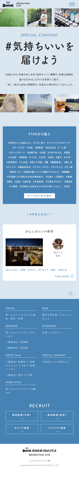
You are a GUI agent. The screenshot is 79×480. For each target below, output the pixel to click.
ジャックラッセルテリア (59, 142)
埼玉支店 (51, 147)
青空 (10, 181)
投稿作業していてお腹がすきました (42, 171)
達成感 (69, 181)
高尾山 (60, 176)
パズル (34, 157)
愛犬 (59, 157)
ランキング (57, 166)
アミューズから (41, 166)
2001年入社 (55, 152)
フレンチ (12, 166)
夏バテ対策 (36, 162)
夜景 (23, 269)
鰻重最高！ (57, 162)
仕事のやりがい (54, 181)
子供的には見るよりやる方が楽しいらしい (41, 186)
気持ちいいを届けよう (20, 142)
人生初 (24, 162)
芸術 (51, 157)
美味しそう (16, 171)
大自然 (13, 157)
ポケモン (32, 269)
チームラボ (19, 147)
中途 (30, 147)
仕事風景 (39, 181)
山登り (50, 176)
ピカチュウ (43, 269)
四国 (67, 152)
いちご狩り (40, 142)
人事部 (14, 186)
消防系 (27, 181)
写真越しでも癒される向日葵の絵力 (25, 176)
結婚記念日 (25, 166)
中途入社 (63, 269)
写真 (67, 186)
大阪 (43, 152)
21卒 (68, 157)
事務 (69, 176)
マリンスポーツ (18, 152)
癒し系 (69, 162)
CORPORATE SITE (38, 461)
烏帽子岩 (33, 152)
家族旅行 (12, 162)
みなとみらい (12, 269)
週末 (54, 269)
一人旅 (62, 147)
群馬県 (39, 147)
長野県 (23, 157)
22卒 (43, 157)
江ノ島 (69, 166)
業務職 (66, 171)
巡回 (18, 181)
